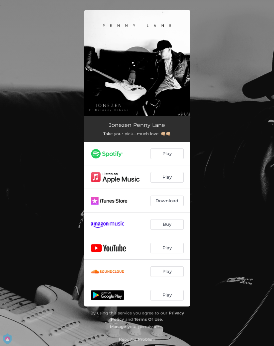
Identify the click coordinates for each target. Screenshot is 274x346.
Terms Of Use (148, 319)
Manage (118, 326)
